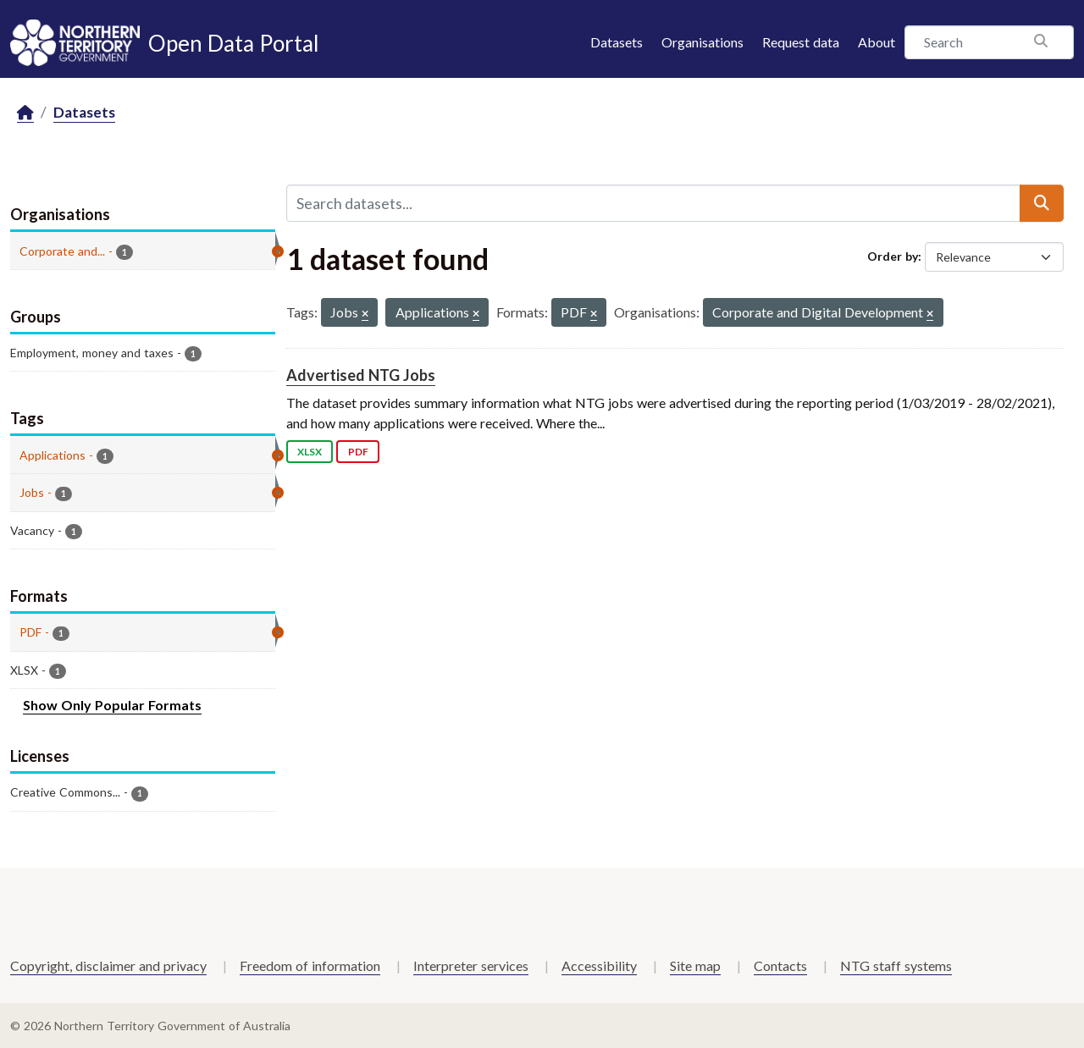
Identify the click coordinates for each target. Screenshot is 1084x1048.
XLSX (309, 451)
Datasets (616, 42)
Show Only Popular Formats (112, 705)
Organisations (702, 42)
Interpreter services (470, 965)
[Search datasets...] (653, 203)
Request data (800, 42)
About (876, 42)
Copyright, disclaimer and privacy (108, 965)
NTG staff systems (896, 965)
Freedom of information (310, 965)
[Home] (25, 113)
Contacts (780, 965)
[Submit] (1042, 203)
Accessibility (599, 965)
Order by (892, 256)
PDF (358, 451)
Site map (695, 965)
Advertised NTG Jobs (360, 375)
